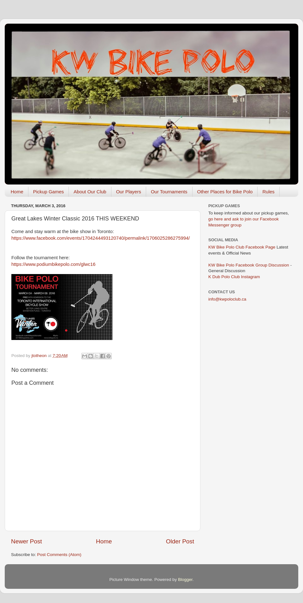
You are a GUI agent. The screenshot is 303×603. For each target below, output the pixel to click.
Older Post (180, 541)
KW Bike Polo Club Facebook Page (241, 247)
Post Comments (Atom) (59, 554)
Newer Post (26, 541)
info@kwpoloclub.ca (227, 299)
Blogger (185, 579)
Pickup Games (48, 191)
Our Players (128, 191)
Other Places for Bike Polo (225, 191)
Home (17, 191)
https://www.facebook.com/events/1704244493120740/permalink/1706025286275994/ (100, 238)
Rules (268, 191)
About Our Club (90, 191)
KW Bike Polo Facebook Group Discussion (248, 265)
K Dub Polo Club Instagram (234, 276)
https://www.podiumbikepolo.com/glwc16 (53, 264)
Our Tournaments (169, 191)
